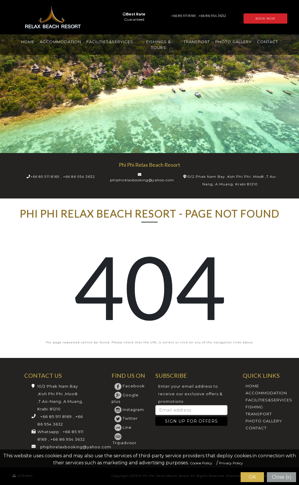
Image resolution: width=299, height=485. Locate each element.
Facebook (129, 386)
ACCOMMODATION (60, 41)
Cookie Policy (201, 463)
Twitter (126, 418)
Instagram (129, 409)
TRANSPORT (197, 41)
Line (123, 427)
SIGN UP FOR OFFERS (191, 421)
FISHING (254, 407)
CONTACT (267, 41)
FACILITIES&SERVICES (109, 41)
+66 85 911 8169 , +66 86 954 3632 (62, 176)
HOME (27, 41)
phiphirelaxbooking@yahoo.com (142, 180)
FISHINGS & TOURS (158, 44)
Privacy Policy (231, 463)
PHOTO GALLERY (233, 41)
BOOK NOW (265, 18)
